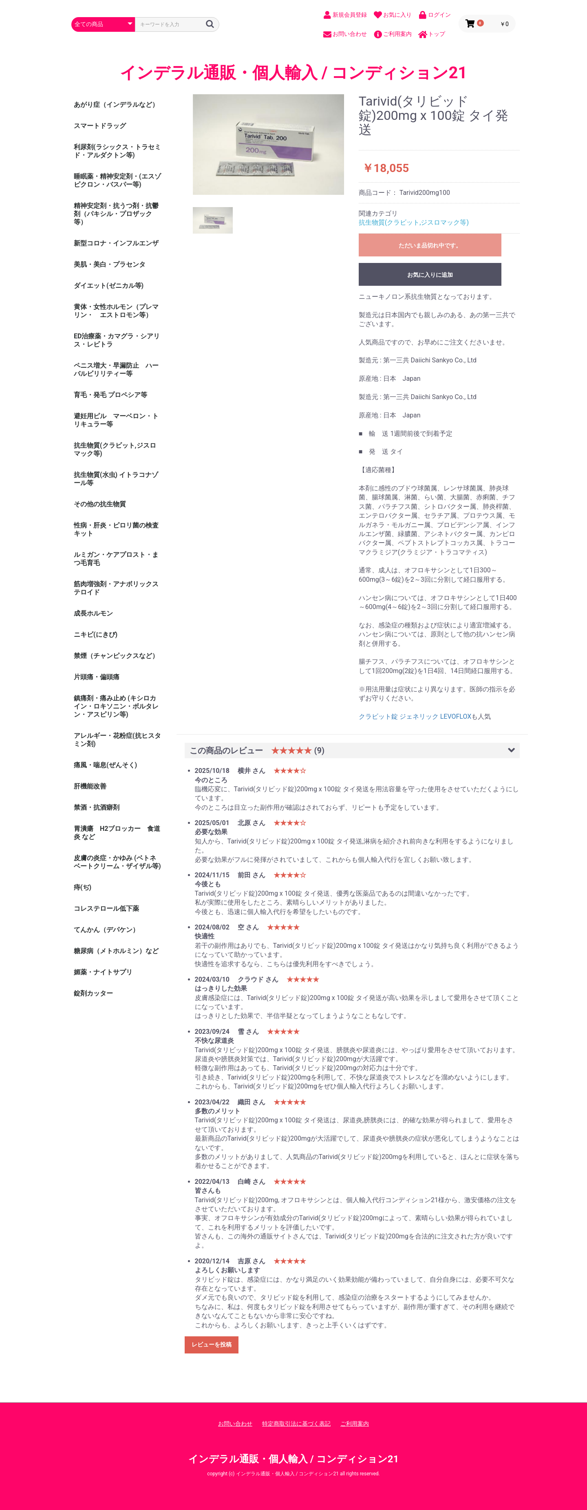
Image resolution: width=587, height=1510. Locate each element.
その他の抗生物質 (100, 504)
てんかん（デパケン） (106, 930)
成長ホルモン (93, 613)
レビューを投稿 (212, 1344)
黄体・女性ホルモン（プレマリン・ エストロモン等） (116, 311)
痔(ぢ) (82, 887)
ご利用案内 (354, 1423)
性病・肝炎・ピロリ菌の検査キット (116, 529)
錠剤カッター (93, 993)
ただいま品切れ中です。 (430, 245)
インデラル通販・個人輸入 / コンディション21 (294, 73)
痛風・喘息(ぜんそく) (105, 765)
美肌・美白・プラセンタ (110, 264)
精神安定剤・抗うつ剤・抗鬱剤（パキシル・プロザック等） (116, 214)
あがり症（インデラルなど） (116, 104)
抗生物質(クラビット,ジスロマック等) (115, 449)
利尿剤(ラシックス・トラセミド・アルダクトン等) (117, 151)
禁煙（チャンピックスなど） (116, 656)
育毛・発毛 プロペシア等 (110, 395)
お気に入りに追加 (430, 275)
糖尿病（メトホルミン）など (116, 951)
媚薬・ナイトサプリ (103, 972)
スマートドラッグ (100, 126)
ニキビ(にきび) (95, 634)
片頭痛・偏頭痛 (96, 677)
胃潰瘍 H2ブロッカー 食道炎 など (117, 833)
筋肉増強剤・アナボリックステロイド (116, 588)
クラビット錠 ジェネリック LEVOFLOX (415, 716)
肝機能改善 (90, 786)
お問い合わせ (235, 1423)
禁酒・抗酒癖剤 (96, 807)
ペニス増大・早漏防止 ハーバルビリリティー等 (116, 370)
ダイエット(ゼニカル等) (108, 285)
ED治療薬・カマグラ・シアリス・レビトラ (117, 340)
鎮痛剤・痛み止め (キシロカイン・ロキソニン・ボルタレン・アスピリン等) (116, 706)
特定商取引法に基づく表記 (296, 1423)
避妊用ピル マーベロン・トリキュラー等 (116, 420)
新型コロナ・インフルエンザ (116, 243)
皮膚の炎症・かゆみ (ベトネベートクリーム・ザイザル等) (117, 862)
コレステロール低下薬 (106, 908)
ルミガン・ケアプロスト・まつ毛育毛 (116, 559)
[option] (268, 144)
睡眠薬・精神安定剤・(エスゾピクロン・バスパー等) (117, 180)
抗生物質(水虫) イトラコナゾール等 (116, 479)
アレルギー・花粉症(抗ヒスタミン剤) (117, 740)
